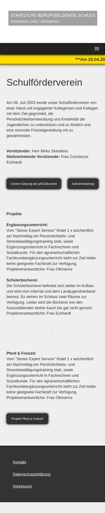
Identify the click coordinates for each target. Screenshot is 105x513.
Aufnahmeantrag (83, 183)
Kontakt (19, 462)
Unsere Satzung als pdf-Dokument (34, 183)
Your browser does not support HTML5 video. (52, 21)
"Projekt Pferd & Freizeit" (27, 418)
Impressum (22, 486)
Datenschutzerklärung (32, 474)
